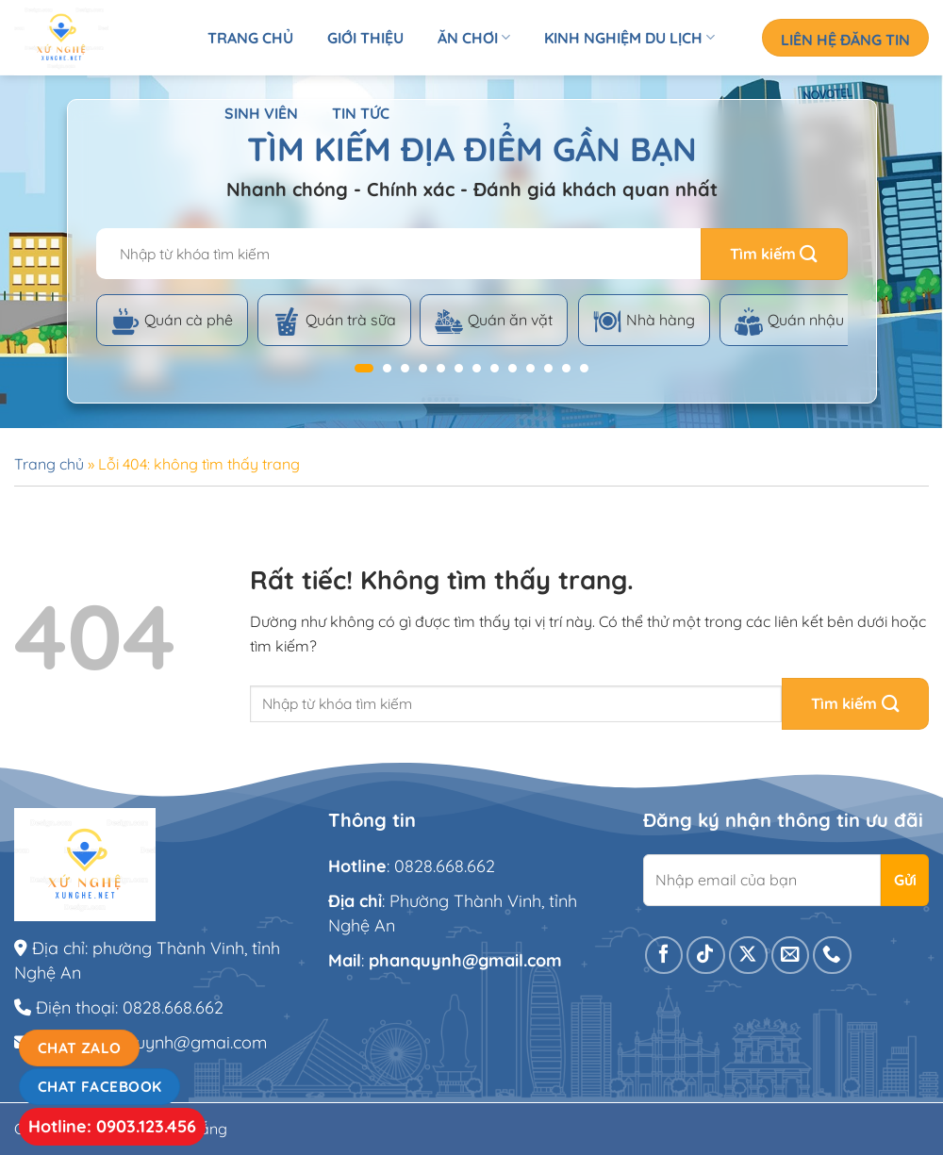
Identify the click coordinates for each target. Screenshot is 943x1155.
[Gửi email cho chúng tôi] (790, 955)
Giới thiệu (365, 37)
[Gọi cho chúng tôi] (832, 955)
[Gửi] (774, 254)
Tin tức (360, 113)
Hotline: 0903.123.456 (112, 1126)
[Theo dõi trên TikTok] (706, 955)
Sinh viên (261, 113)
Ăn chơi (474, 37)
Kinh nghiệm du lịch (629, 37)
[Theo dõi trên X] (748, 955)
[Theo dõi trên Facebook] (664, 955)
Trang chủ (250, 37)
